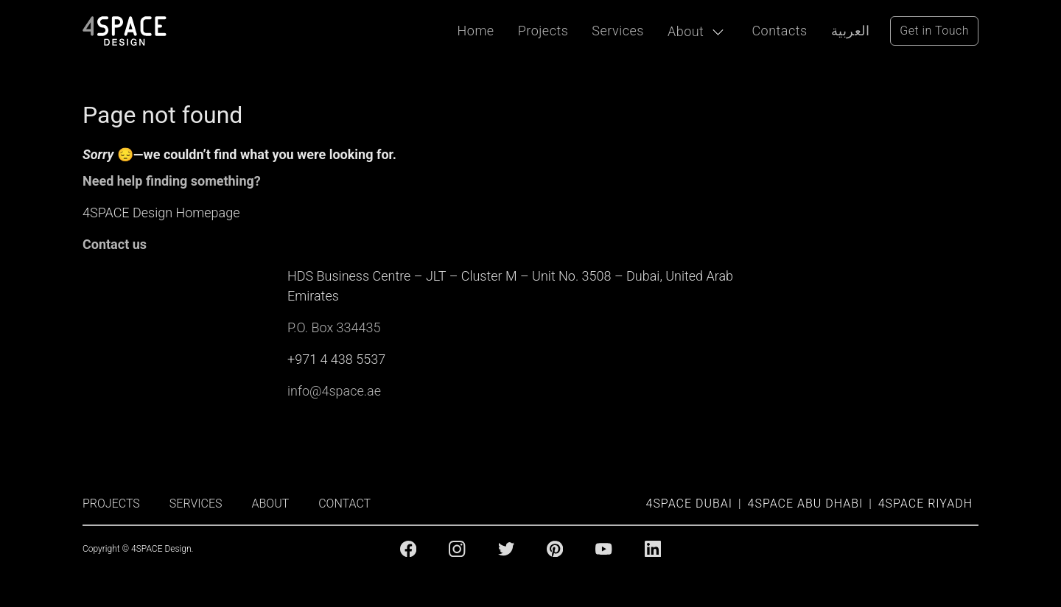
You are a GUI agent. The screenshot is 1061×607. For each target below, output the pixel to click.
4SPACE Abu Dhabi (806, 503)
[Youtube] (603, 549)
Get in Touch (934, 31)
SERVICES (196, 503)
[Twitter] (506, 549)
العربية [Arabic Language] (850, 30)
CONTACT (344, 503)
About (686, 31)
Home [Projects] (476, 30)
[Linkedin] (653, 549)
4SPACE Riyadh (925, 503)
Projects (543, 30)
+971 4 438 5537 (336, 359)
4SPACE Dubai (689, 503)
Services (618, 30)
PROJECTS (111, 503)
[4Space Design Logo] (125, 31)
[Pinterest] (555, 549)
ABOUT (271, 503)
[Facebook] (408, 549)
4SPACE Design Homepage (161, 212)
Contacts (779, 30)
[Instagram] (457, 549)
